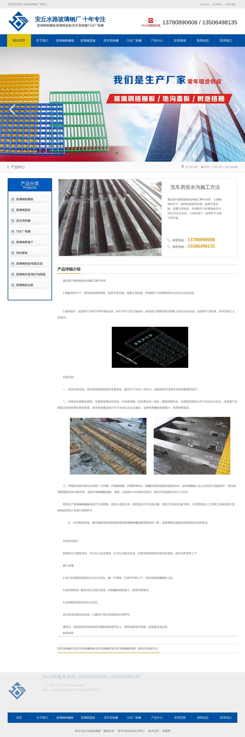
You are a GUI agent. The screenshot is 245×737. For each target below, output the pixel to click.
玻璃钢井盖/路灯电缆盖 (31, 274)
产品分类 (30, 183)
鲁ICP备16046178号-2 (131, 730)
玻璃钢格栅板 (65, 40)
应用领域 (180, 40)
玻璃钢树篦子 (24, 242)
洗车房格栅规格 (85, 648)
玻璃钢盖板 (88, 40)
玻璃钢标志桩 (24, 285)
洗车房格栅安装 (104, 648)
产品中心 (157, 40)
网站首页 (19, 40)
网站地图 (230, 4)
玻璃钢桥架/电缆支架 (29, 263)
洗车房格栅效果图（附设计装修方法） (137, 648)
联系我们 (217, 4)
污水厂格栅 (134, 40)
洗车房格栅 (111, 40)
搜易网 (166, 730)
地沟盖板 (22, 252)
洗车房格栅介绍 (66, 648)
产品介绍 (217, 167)
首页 (206, 167)
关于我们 (42, 40)
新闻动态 (203, 40)
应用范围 (180, 717)
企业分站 (204, 4)
